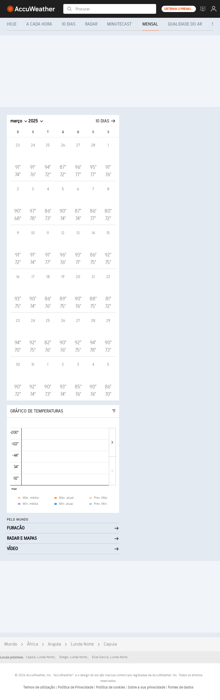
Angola (54, 644)
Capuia (110, 644)
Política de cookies (111, 687)
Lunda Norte (82, 644)
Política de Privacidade (76, 687)
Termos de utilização (39, 687)
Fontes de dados (180, 687)
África (32, 644)
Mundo (10, 644)
